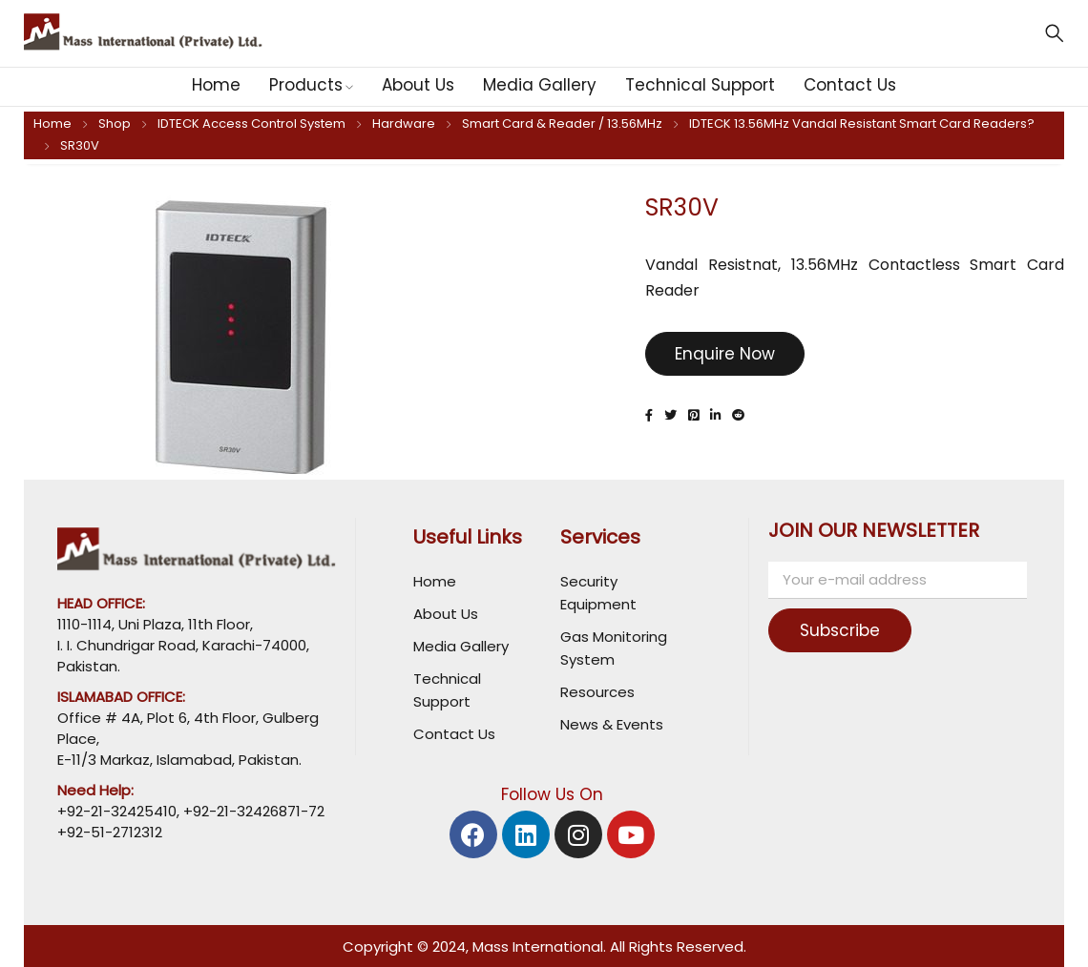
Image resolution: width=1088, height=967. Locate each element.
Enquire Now (725, 353)
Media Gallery (461, 646)
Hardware (403, 123)
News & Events (611, 724)
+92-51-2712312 (109, 832)
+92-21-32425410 (117, 811)
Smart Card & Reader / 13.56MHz (562, 123)
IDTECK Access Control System (251, 123)
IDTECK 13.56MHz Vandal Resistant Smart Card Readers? (862, 123)
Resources (597, 692)
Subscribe (848, 630)
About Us (445, 614)
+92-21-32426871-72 (251, 811)
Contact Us (454, 734)
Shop (114, 123)
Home (52, 123)
